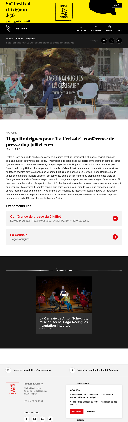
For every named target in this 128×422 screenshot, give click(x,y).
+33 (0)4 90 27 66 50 (33, 401)
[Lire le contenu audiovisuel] (64, 83)
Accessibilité (83, 383)
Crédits (80, 420)
